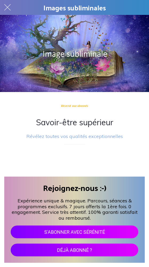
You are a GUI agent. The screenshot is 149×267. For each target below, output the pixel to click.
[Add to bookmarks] (74, 160)
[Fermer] (7, 7)
